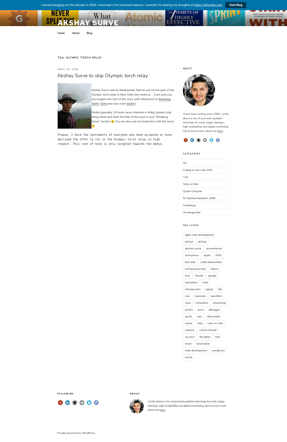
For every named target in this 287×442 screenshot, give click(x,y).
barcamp (190, 262)
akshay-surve (193, 248)
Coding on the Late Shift (197, 170)
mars (188, 303)
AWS (218, 255)
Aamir (95, 104)
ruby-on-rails (215, 323)
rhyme (188, 323)
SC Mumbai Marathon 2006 (199, 198)
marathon (216, 296)
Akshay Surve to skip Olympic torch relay (102, 75)
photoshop (219, 303)
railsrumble (213, 316)
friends (199, 275)
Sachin (131, 104)
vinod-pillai (203, 343)
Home (61, 33)
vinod (188, 343)
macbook (200, 296)
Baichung (164, 99)
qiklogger (214, 309)
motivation (202, 303)
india (205, 282)
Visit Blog (235, 5)
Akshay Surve (88, 23)
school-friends (208, 330)
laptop (209, 289)
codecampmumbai (211, 262)
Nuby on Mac (191, 184)
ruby (200, 323)
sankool (189, 330)
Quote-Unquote (192, 191)
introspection (193, 289)
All (184, 163)
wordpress (218, 350)
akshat (189, 241)
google (212, 275)
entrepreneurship (195, 269)
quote (188, 316)
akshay (202, 241)
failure (214, 269)
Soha (103, 104)
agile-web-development (199, 235)
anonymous (192, 255)
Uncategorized (191, 212)
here (220, 131)
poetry (189, 309)
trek (217, 337)
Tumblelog (189, 205)
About (75, 33)
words (189, 357)
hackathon (191, 282)
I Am (185, 177)
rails (199, 316)
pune (201, 309)
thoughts (205, 337)
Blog (89, 33)
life (220, 289)
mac (187, 296)
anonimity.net (214, 248)
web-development (196, 350)
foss (187, 275)
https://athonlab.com (208, 5)
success (190, 337)
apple (207, 255)
